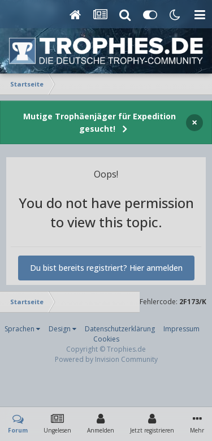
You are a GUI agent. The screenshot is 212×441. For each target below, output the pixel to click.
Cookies (106, 339)
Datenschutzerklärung (120, 329)
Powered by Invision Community (106, 359)
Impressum (181, 329)
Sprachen (22, 329)
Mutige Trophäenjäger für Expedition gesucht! (99, 122)
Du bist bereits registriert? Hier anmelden (106, 267)
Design (62, 329)
